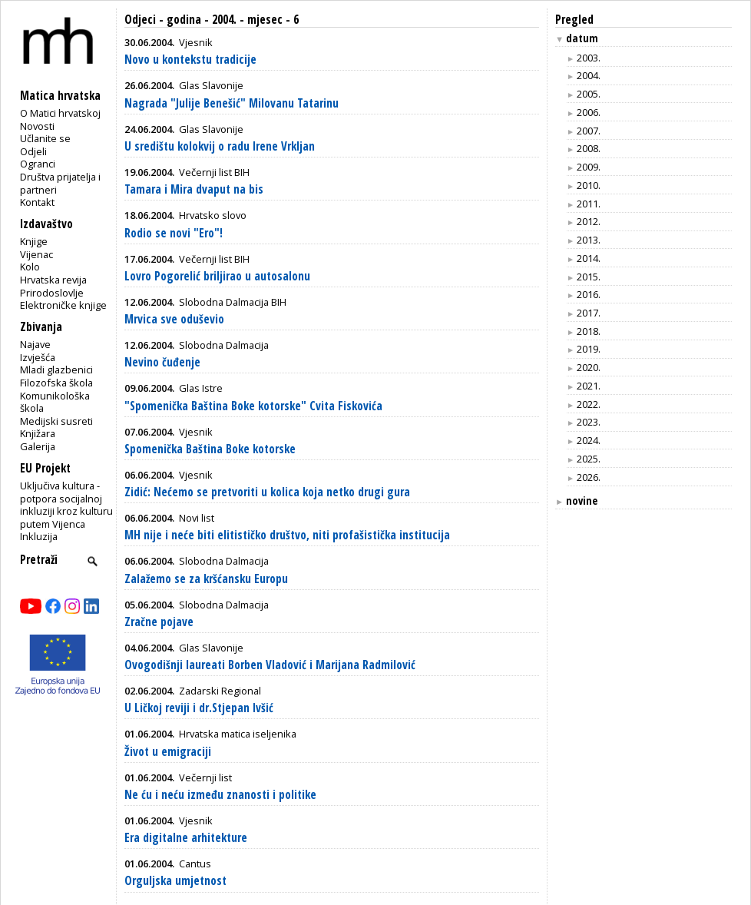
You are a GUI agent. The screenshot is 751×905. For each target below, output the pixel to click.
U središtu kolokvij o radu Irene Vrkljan (219, 146)
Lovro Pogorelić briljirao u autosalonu (217, 276)
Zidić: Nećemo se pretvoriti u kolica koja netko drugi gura (267, 492)
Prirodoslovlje (52, 293)
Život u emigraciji (167, 752)
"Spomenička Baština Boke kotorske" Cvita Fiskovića (253, 406)
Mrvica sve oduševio (174, 319)
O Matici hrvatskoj (60, 113)
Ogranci (37, 164)
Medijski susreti (56, 421)
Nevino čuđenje (162, 362)
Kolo (30, 266)
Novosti (37, 126)
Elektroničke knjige (63, 305)
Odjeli (33, 151)
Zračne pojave (159, 622)
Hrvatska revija (53, 280)
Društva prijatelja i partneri (60, 183)
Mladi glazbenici (56, 369)
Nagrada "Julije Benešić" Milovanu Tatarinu (231, 103)
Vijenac (36, 254)
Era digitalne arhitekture (185, 838)
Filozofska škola (56, 383)
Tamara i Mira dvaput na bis (193, 189)
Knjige (34, 241)
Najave (35, 344)
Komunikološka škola (55, 402)
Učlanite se (45, 138)
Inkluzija (39, 536)
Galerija (37, 446)
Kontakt (37, 202)
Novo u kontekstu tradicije (190, 59)
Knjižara (37, 433)
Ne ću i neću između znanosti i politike (220, 795)
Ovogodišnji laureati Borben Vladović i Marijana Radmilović (269, 665)
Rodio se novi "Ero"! (173, 233)
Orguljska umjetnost (175, 881)
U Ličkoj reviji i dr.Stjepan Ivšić (198, 708)
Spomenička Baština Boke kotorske (210, 449)
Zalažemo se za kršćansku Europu (206, 579)
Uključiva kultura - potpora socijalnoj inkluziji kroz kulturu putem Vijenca (66, 505)
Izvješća (37, 357)
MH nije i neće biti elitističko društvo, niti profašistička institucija (287, 535)
